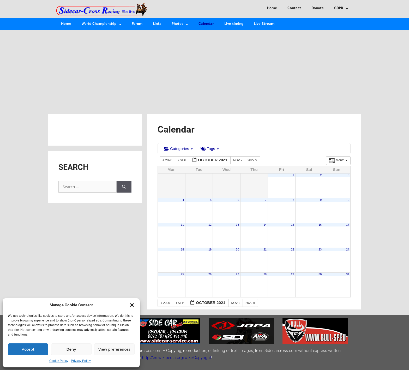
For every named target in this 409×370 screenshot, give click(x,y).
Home (272, 8)
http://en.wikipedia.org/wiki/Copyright (176, 357)
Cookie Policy (58, 361)
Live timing (233, 24)
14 (265, 224)
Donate (317, 8)
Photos (180, 24)
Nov (238, 160)
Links (157, 24)
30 (320, 274)
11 (182, 224)
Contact (294, 8)
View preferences (114, 349)
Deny (71, 349)
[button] (132, 305)
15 (292, 224)
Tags (210, 148)
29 (292, 274)
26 (210, 274)
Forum (137, 24)
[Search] (124, 187)
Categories (178, 148)
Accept (28, 349)
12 (210, 224)
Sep (182, 160)
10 (347, 199)
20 (237, 249)
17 (347, 224)
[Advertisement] (204, 69)
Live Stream (264, 24)
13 (237, 224)
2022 (253, 160)
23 (320, 249)
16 (320, 224)
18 (182, 249)
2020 (168, 160)
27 (237, 274)
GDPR (341, 8)
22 (292, 249)
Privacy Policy (81, 361)
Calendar (206, 24)
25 (182, 274)
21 (265, 249)
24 (347, 249)
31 (347, 274)
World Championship (101, 24)
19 (210, 249)
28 (265, 274)
